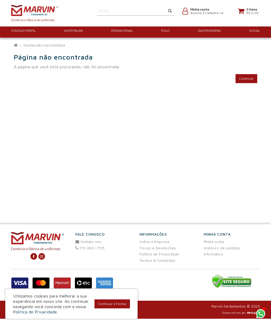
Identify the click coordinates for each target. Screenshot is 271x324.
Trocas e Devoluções (157, 248)
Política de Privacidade (159, 254)
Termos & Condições (157, 260)
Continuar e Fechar (112, 304)
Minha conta (214, 242)
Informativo (213, 254)
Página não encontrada (44, 45)
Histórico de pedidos (222, 248)
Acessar (196, 14)
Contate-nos (88, 242)
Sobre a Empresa (154, 242)
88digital (253, 312)
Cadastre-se (214, 14)
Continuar (246, 78)
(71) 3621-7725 (90, 248)
